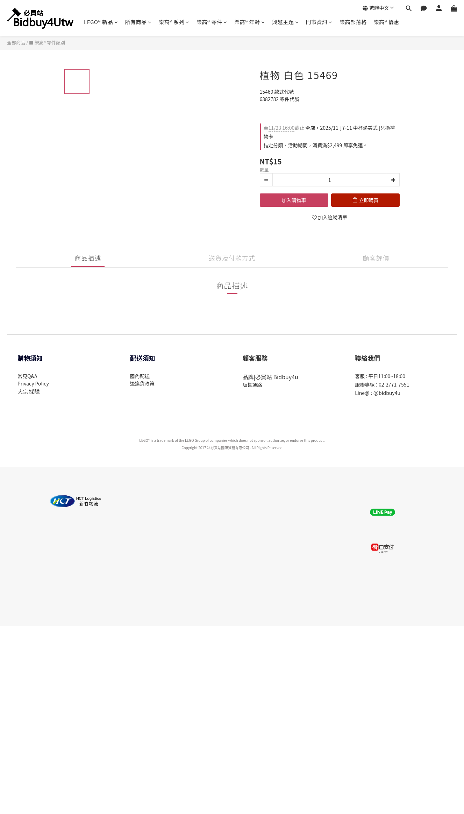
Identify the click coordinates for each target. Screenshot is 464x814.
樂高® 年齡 (249, 22)
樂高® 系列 (174, 22)
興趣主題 (285, 22)
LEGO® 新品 (101, 22)
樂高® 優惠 (386, 22)
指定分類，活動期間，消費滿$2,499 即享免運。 (316, 145)
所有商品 (138, 22)
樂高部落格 (353, 22)
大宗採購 (28, 391)
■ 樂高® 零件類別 (47, 42)
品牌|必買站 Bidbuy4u (270, 377)
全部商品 (16, 42)
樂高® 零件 (212, 22)
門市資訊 (319, 22)
